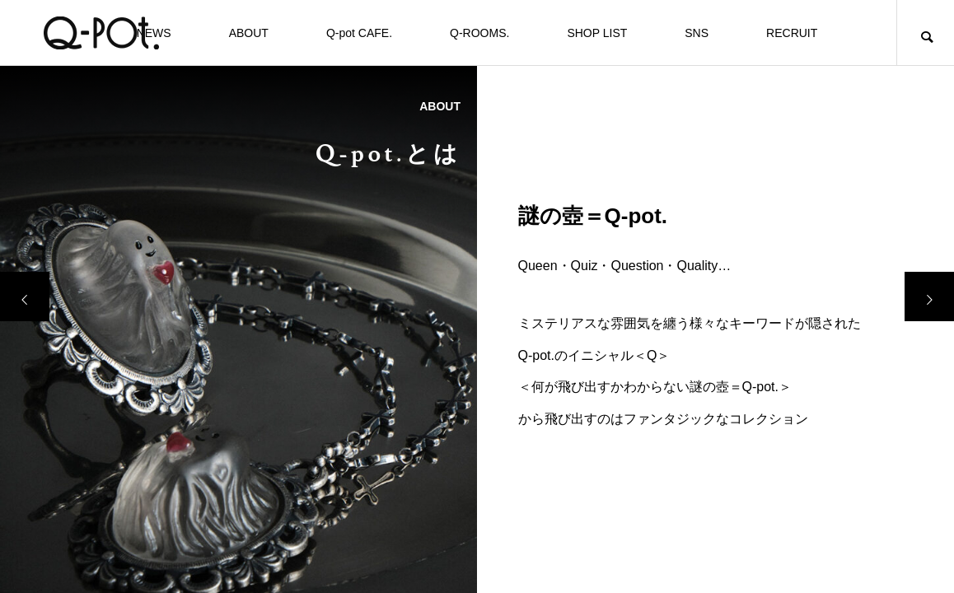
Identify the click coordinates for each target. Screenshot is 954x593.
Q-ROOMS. (479, 33)
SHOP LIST (597, 33)
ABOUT (249, 33)
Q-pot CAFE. (359, 33)
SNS (696, 33)
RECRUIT (791, 33)
